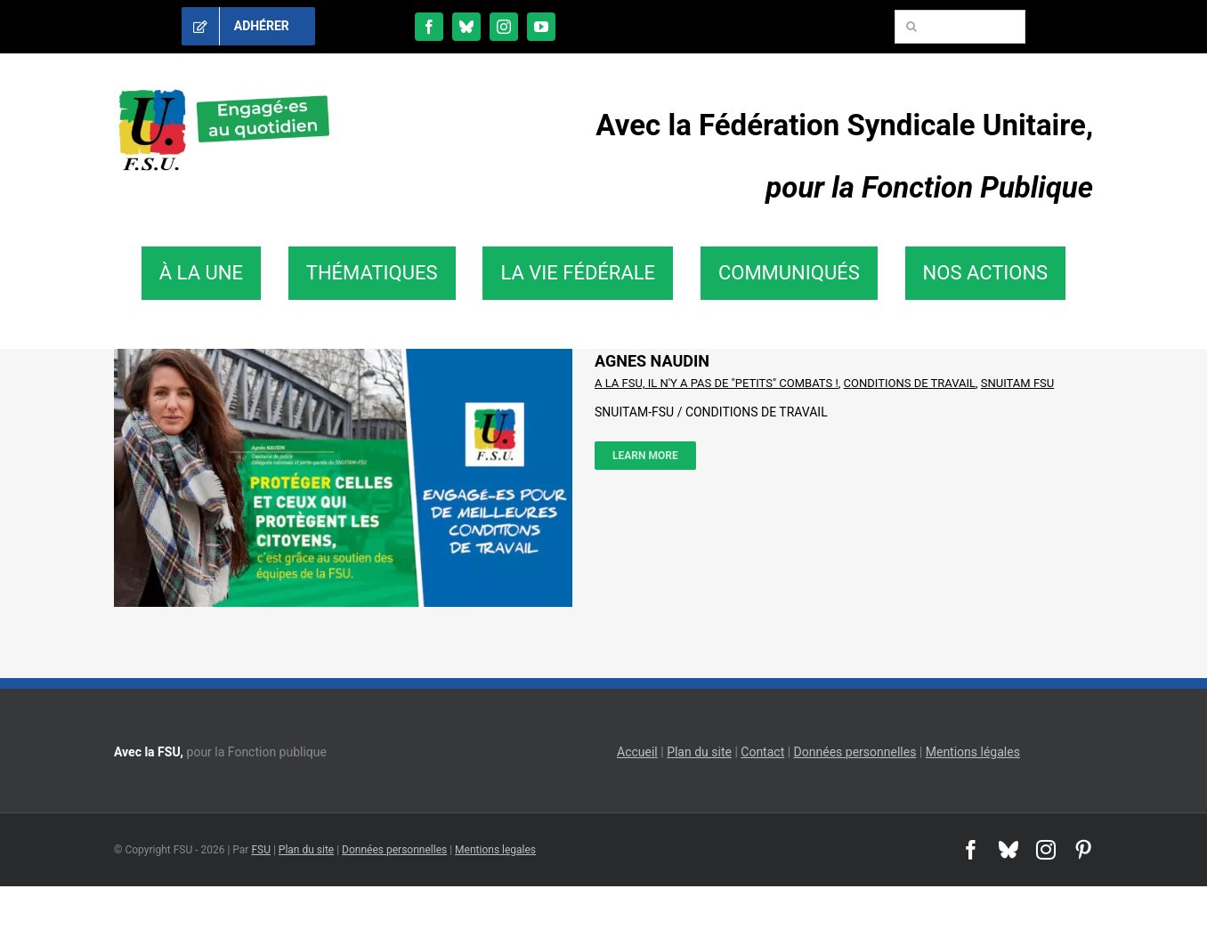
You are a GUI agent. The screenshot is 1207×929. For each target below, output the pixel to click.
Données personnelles (855, 752)
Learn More (645, 455)
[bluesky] (466, 26)
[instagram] (504, 26)
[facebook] (429, 26)
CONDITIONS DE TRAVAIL (910, 383)
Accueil (637, 752)
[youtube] (541, 26)
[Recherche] (911, 27)
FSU (261, 850)
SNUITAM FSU (1017, 383)
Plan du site (699, 752)
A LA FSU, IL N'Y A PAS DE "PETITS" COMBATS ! (716, 383)
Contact (762, 752)
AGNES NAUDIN (652, 360)
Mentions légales (973, 752)
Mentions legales (495, 850)
